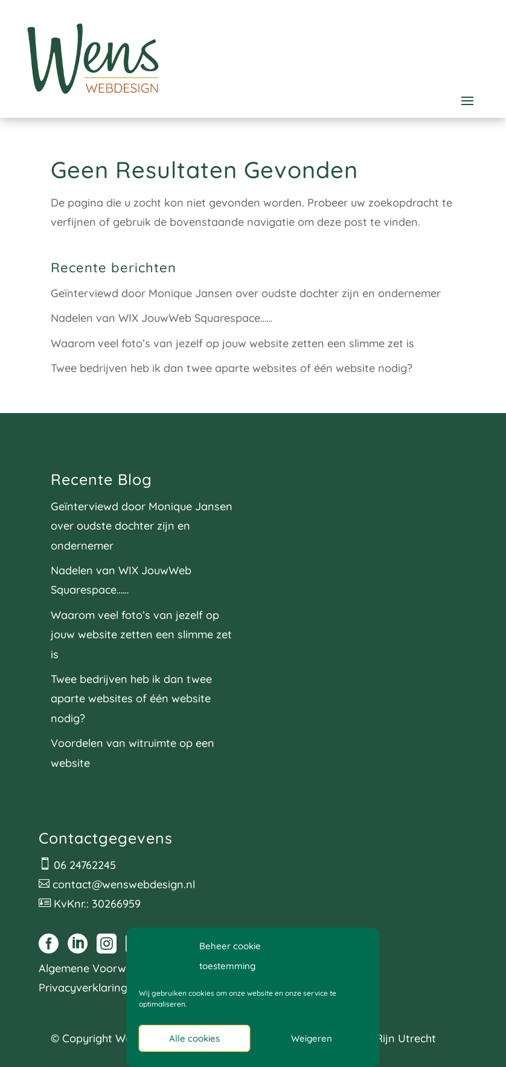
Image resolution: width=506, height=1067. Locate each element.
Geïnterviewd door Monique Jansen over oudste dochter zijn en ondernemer (246, 293)
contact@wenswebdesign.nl (124, 884)
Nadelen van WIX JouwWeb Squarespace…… (161, 318)
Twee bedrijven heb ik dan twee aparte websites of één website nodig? (231, 368)
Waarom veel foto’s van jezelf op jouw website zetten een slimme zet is (232, 343)
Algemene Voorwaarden (101, 968)
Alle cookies (194, 1038)
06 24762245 (85, 865)
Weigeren (311, 1038)
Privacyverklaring (83, 988)
